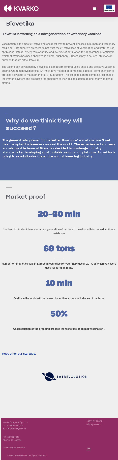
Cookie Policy (8, 447)
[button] (94, 8)
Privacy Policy (19, 447)
